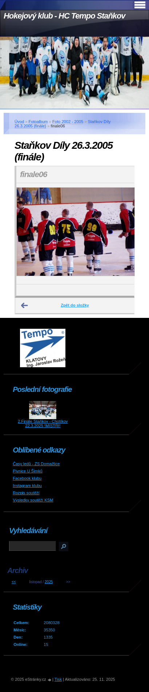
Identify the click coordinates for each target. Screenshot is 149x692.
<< (14, 582)
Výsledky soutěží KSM (33, 500)
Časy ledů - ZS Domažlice (36, 464)
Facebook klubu (27, 478)
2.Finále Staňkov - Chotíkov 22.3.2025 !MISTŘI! (43, 423)
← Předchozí (24, 305)
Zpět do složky (75, 305)
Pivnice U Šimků (27, 471)
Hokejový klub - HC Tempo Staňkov (64, 15)
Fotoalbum (38, 121)
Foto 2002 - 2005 (67, 121)
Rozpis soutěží (26, 493)
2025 (49, 582)
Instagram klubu (27, 485)
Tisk (58, 679)
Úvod (19, 121)
